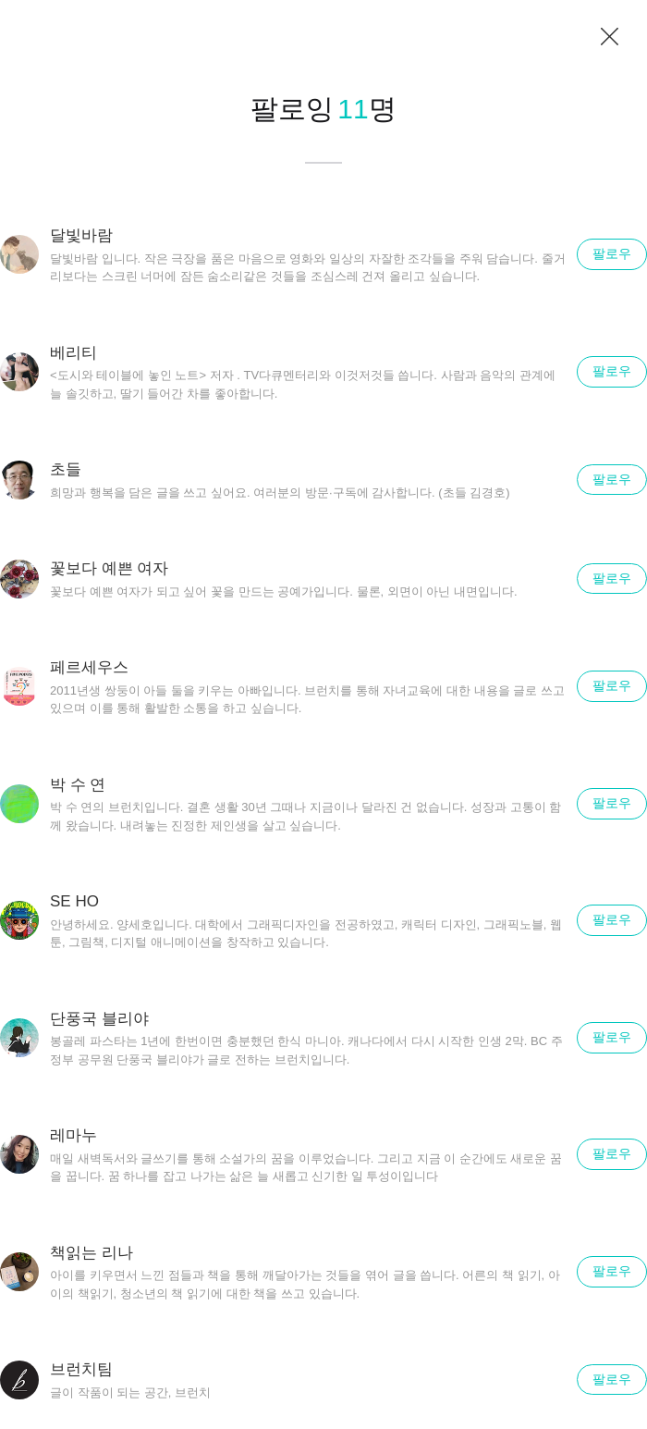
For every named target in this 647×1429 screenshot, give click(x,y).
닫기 (610, 37)
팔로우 (611, 253)
